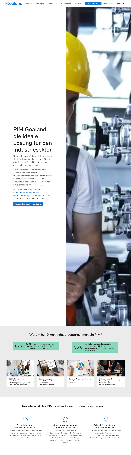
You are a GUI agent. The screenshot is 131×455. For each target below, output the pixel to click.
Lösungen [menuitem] (40, 3)
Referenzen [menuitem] (53, 3)
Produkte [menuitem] (29, 3)
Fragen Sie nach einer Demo (28, 204)
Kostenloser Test (93, 3)
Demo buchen (108, 3)
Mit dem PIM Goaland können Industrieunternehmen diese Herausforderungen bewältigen (27, 192)
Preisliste (78, 3)
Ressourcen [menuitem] (66, 3)
